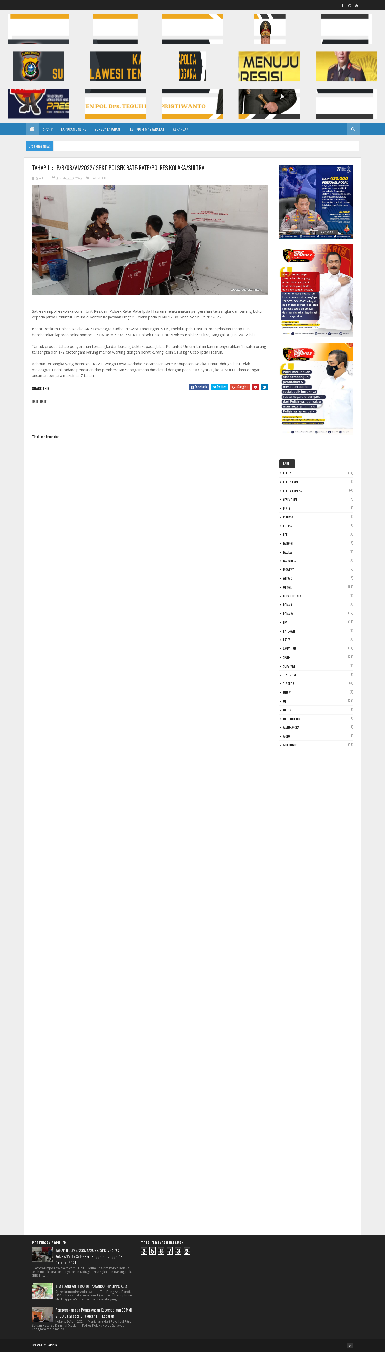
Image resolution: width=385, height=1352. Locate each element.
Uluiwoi (288, 692)
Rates (286, 640)
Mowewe (288, 570)
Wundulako (290, 745)
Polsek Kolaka (292, 596)
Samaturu (289, 649)
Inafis (286, 508)
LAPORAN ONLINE (73, 129)
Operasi (288, 578)
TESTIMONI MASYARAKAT (146, 129)
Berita (287, 473)
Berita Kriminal (293, 491)
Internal (288, 517)
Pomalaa (288, 614)
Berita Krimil (291, 482)
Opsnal (287, 587)
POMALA (287, 605)
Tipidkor (288, 684)
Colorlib (52, 1345)
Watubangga (291, 727)
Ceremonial (290, 500)
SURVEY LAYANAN (107, 129)
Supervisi (289, 666)
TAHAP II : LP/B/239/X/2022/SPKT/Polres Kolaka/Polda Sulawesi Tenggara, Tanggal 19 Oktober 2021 (89, 1256)
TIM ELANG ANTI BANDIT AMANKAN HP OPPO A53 (91, 1286)
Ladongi (288, 543)
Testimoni (289, 675)
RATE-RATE (99, 178)
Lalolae (287, 552)
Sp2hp (286, 657)
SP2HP (48, 129)
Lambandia (289, 561)
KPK (285, 535)
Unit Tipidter (291, 719)
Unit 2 (287, 710)
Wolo (286, 736)
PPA (285, 622)
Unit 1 (287, 701)
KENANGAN (180, 129)
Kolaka (287, 526)
